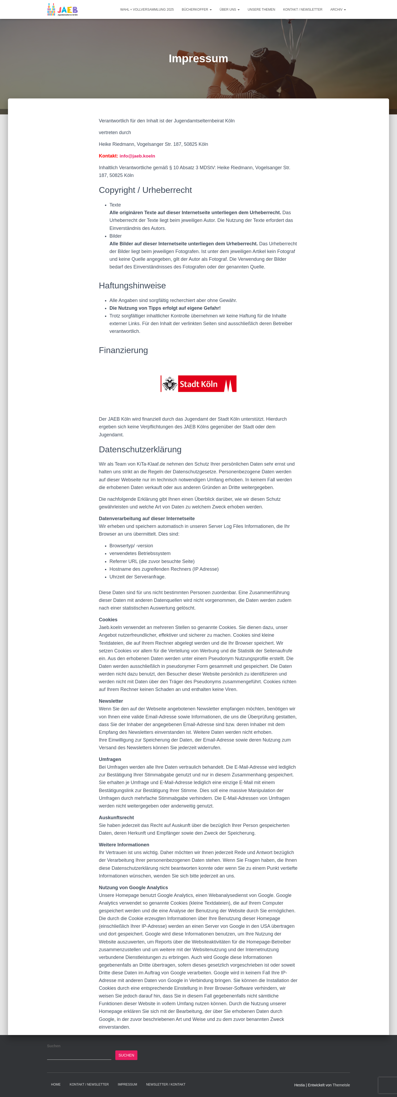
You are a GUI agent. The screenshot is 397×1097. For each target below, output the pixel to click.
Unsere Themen (261, 9)
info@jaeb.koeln (138, 156)
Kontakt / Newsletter (303, 9)
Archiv (338, 9)
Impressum (127, 1084)
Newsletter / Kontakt (165, 1084)
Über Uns (230, 9)
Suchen (54, 1046)
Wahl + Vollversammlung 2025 (147, 9)
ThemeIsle (341, 1085)
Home (56, 1084)
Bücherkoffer (197, 9)
